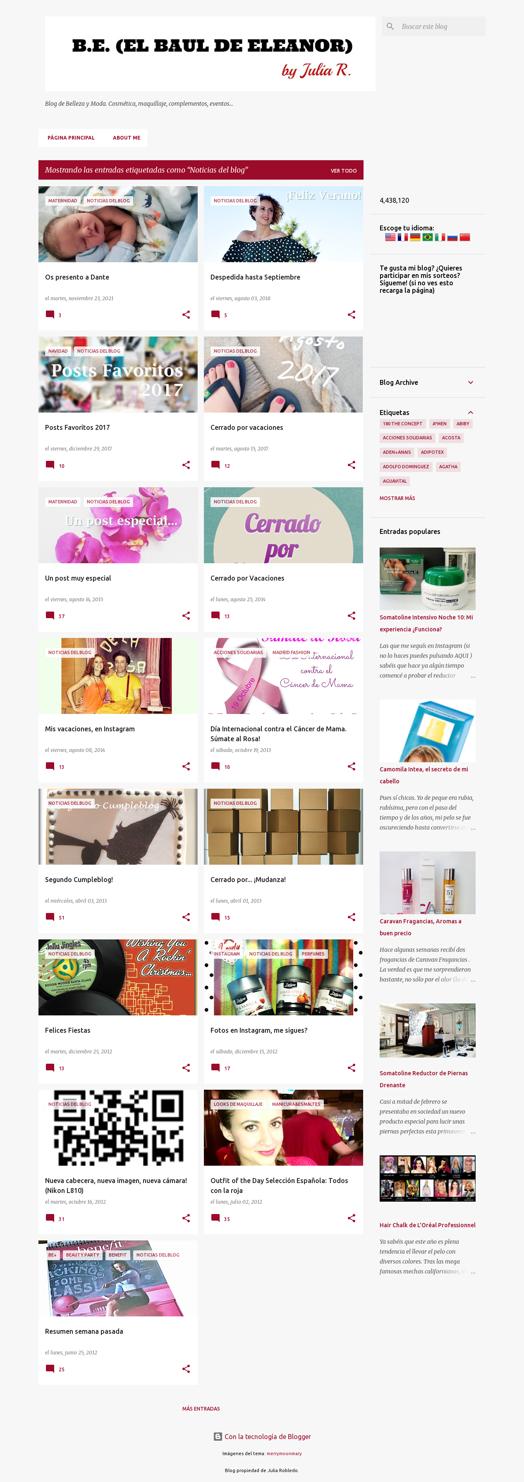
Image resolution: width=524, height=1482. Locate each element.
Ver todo (344, 170)
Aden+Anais (397, 452)
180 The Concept (403, 423)
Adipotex (432, 452)
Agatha (448, 466)
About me (124, 137)
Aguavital (395, 481)
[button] (186, 315)
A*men (440, 423)
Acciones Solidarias (407, 437)
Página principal (68, 137)
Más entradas (201, 1408)
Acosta (451, 437)
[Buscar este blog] (442, 26)
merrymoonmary (284, 1453)
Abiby (463, 423)
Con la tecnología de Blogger (262, 1436)
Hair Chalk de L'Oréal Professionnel (428, 1225)
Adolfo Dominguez (406, 466)
